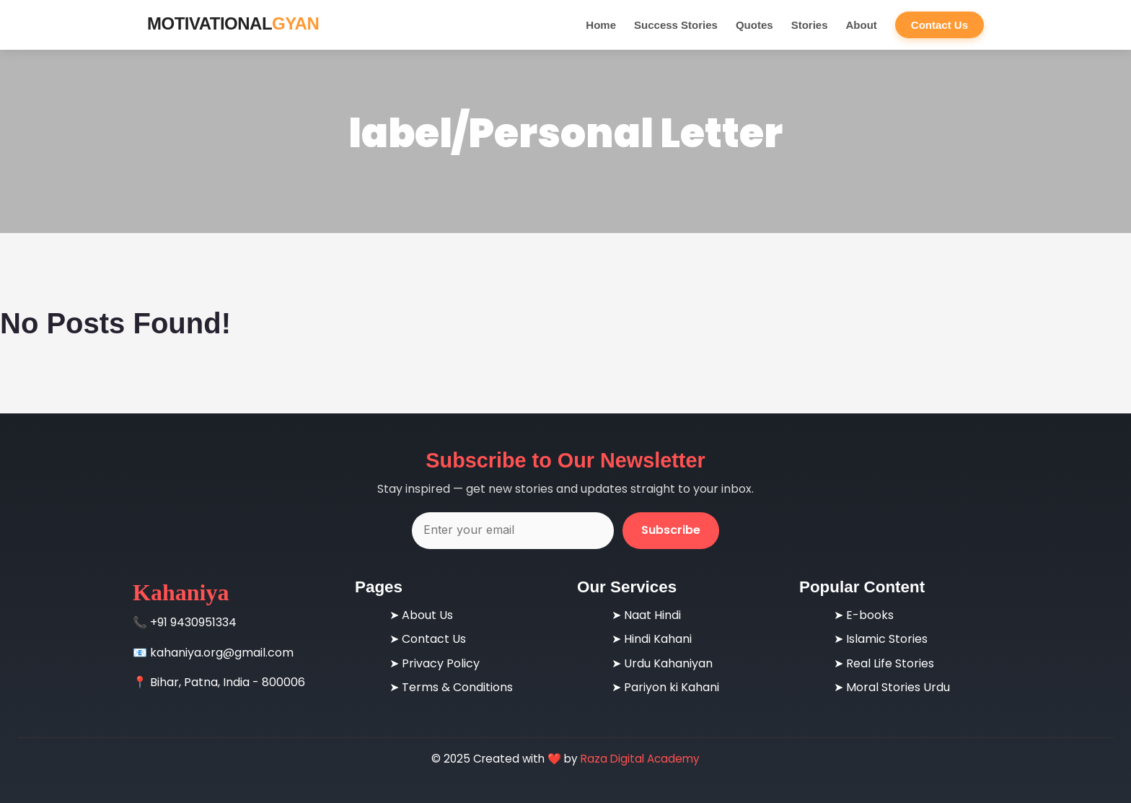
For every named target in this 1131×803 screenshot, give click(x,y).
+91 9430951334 (193, 622)
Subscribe (670, 530)
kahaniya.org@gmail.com (222, 652)
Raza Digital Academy (640, 758)
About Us (427, 615)
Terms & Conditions (457, 687)
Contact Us (939, 25)
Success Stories (676, 25)
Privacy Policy (441, 663)
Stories (809, 25)
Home (601, 25)
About (860, 25)
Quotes (754, 25)
